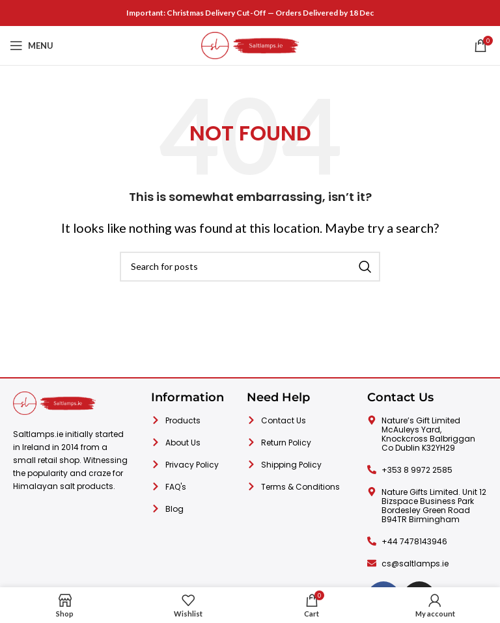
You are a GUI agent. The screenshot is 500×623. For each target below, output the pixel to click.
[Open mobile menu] (31, 46)
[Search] (250, 267)
